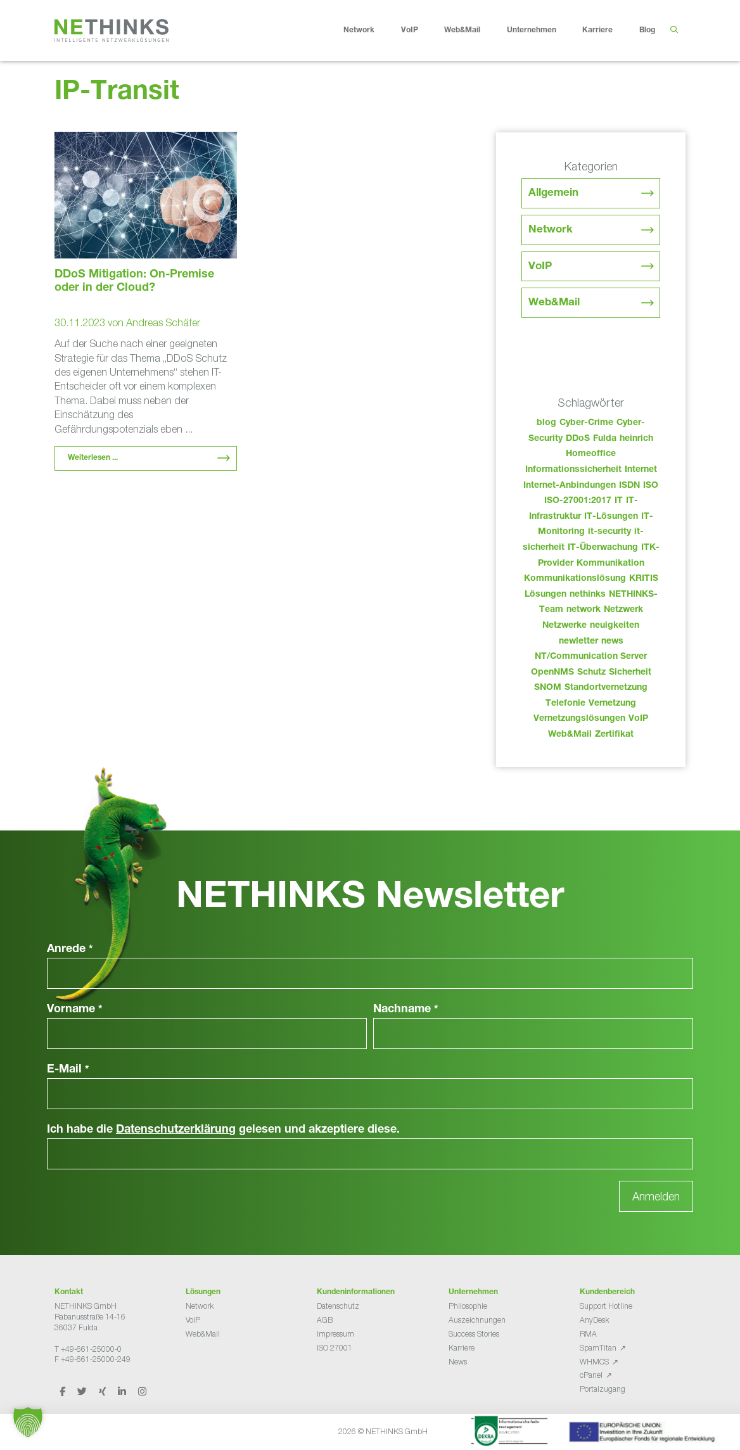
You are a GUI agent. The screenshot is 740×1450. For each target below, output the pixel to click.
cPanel (591, 1375)
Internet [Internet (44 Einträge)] (641, 470)
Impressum (335, 1334)
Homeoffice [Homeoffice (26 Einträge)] (591, 454)
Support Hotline (606, 1306)
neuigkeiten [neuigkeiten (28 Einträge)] (614, 625)
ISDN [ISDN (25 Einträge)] (629, 485)
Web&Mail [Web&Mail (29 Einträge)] (570, 734)
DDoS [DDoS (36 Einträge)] (578, 439)
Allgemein (553, 193)
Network (368, 30)
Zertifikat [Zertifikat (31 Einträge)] (614, 734)
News (458, 1361)
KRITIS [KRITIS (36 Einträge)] (643, 579)
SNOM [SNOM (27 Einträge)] (547, 688)
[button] (28, 1422)
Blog (647, 30)
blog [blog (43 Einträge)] (546, 423)
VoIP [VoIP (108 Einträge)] (638, 719)
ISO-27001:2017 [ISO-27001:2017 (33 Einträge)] (577, 501)
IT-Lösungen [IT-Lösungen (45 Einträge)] (611, 516)
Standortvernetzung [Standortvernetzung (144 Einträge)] (606, 688)
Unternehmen (541, 30)
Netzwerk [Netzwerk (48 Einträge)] (623, 610)
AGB (325, 1320)
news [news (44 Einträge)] (612, 641)
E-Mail (68, 1070)
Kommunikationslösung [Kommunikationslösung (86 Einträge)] (575, 579)
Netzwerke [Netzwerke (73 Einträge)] (564, 625)
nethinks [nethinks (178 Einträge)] (588, 594)
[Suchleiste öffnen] (674, 30)
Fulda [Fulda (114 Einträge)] (604, 439)
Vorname (75, 1009)
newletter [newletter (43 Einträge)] (578, 641)
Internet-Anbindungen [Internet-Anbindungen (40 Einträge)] (569, 485)
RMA (588, 1334)
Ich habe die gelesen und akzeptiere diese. (223, 1130)
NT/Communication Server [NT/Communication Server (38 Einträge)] (591, 656)
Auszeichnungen (477, 1320)
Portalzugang (602, 1389)
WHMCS (594, 1361)
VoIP (419, 30)
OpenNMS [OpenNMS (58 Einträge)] (552, 672)
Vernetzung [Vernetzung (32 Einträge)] (612, 703)
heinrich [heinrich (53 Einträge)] (636, 439)
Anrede (70, 949)
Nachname (405, 1009)
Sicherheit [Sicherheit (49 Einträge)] (630, 672)
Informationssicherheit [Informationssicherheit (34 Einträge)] (573, 470)
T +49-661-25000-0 (88, 1349)
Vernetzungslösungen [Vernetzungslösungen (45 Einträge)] (579, 719)
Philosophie (468, 1306)
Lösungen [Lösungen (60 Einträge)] (545, 594)
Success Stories (474, 1334)
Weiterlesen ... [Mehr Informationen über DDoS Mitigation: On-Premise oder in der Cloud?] (93, 458)
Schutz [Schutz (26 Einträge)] (591, 672)
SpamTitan (598, 1347)
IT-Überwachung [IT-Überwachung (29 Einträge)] (603, 548)
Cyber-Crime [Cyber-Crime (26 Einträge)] (586, 423)
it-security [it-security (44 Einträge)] (609, 532)
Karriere (607, 30)
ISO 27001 (334, 1347)
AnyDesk (594, 1320)
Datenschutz (338, 1306)
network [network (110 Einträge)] (583, 610)
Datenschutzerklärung (176, 1130)
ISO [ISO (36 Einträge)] (650, 485)
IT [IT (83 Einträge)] (619, 501)
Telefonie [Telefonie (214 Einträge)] (565, 703)
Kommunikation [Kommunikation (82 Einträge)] (610, 563)
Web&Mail (472, 30)
